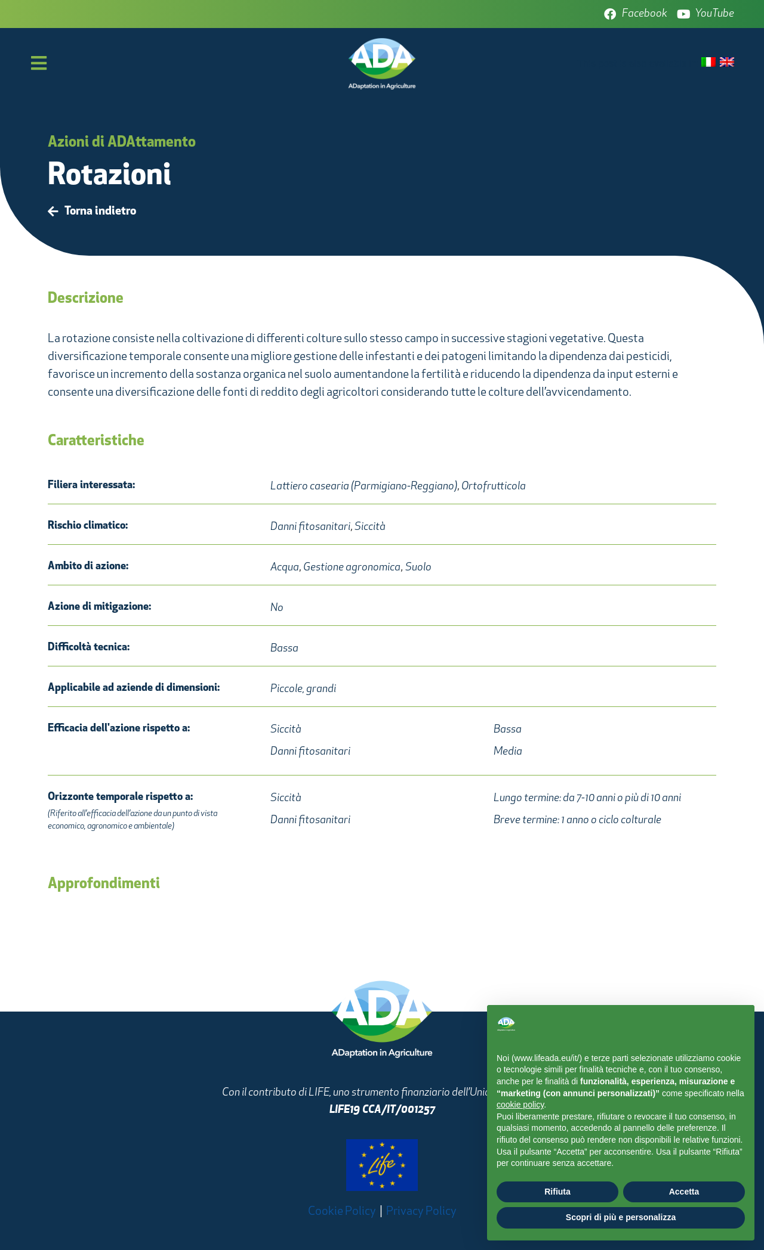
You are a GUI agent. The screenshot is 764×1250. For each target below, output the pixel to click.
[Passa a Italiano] (708, 63)
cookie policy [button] (520, 1104)
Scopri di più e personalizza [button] (621, 1217)
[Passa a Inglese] (727, 63)
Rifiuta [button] (557, 1191)
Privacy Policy (421, 1212)
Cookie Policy (342, 1212)
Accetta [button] (684, 1191)
